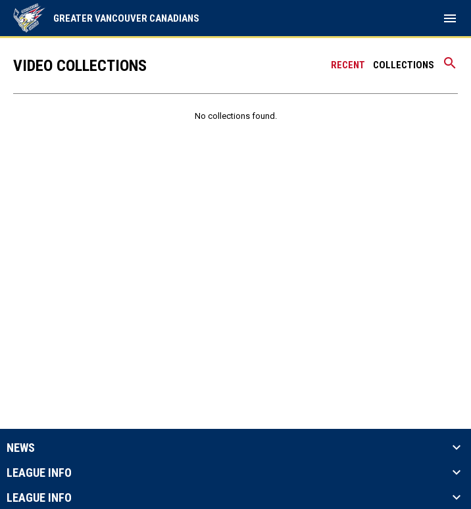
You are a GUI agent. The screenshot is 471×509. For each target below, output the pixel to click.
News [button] (21, 448)
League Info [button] (39, 473)
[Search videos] (450, 68)
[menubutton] (450, 18)
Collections (403, 65)
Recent (348, 65)
